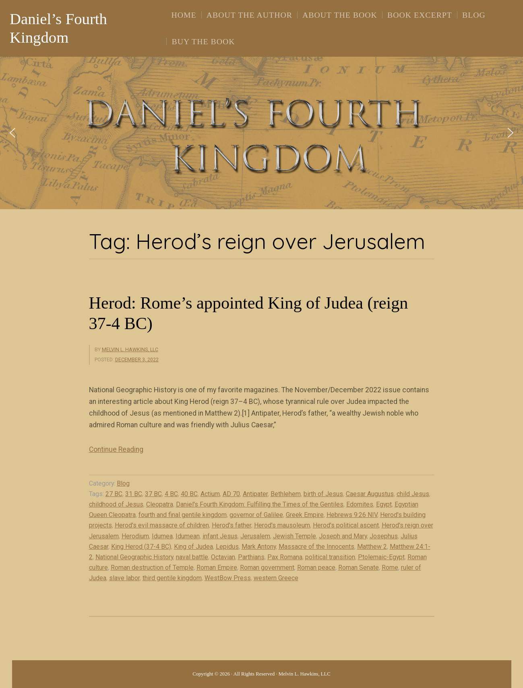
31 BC (133, 494)
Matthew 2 (372, 546)
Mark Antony (259, 546)
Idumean (188, 536)
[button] (12, 132)
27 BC (113, 494)
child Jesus (413, 494)
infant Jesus (220, 536)
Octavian (223, 557)
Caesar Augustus (370, 494)
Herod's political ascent (346, 525)
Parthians (251, 557)
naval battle (192, 557)
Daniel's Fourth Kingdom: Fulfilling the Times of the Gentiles (259, 504)
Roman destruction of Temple (152, 567)
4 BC (171, 494)
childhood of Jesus (116, 504)
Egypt (384, 504)
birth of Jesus (323, 494)
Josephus (384, 536)
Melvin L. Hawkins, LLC (130, 349)
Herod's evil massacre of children (162, 525)
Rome (390, 567)
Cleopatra (159, 504)
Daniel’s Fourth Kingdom (58, 28)
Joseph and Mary (343, 536)
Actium (210, 494)
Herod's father (231, 525)
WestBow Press (228, 578)
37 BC (153, 494)
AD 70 (231, 494)
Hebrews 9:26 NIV (352, 515)
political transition (330, 557)
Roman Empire (216, 567)
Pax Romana (284, 557)
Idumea (162, 536)
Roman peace (316, 567)
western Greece (276, 578)
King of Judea (193, 546)
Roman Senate (358, 567)
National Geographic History (134, 557)
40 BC (189, 494)
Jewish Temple (294, 536)
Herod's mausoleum (282, 525)
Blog (123, 483)
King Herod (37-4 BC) (141, 546)
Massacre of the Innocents (316, 546)
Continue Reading (116, 449)
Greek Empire (305, 515)
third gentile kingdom (172, 578)
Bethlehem (286, 494)
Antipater (255, 494)
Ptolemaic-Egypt (381, 557)
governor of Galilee (256, 515)
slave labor (124, 578)
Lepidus (227, 546)
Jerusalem (255, 536)
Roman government (267, 567)
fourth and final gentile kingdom (183, 515)
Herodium (135, 536)
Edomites (359, 504)
